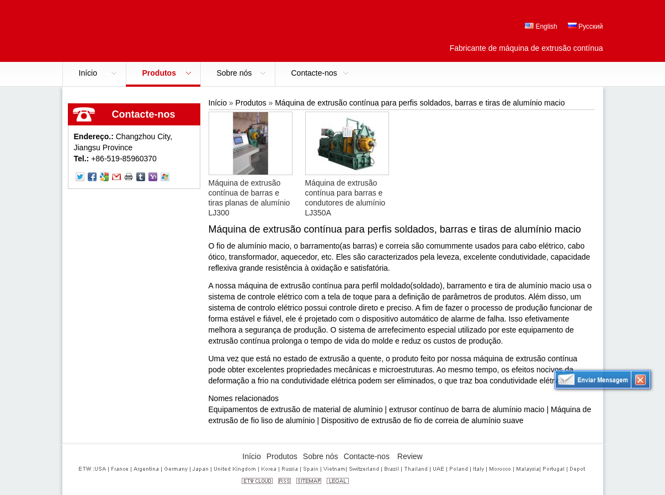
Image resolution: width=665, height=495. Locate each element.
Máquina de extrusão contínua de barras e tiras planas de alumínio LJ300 (249, 197)
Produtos (251, 102)
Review (410, 456)
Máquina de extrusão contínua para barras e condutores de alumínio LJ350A (345, 197)
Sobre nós (320, 456)
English (541, 26)
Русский (585, 26)
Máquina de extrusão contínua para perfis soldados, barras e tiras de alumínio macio (420, 102)
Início (218, 102)
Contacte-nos (143, 114)
